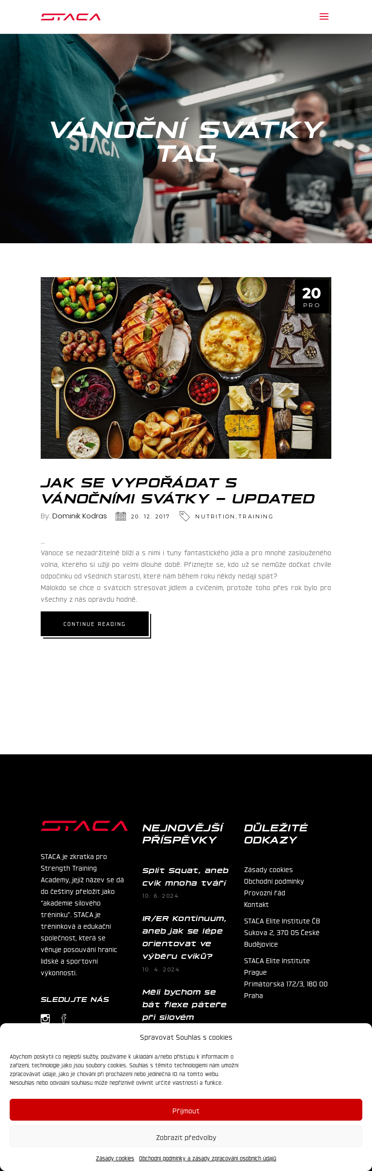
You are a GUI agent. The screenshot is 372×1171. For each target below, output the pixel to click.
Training (256, 516)
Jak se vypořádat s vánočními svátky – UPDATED (178, 489)
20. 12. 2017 (150, 516)
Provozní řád (264, 892)
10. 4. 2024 (161, 969)
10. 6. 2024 (160, 895)
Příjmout (186, 1110)
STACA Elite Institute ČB (282, 920)
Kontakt (256, 903)
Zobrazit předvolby (186, 1136)
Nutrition (215, 516)
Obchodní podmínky (274, 880)
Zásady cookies (115, 1158)
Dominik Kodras (79, 516)
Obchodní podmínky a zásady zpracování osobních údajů (207, 1158)
